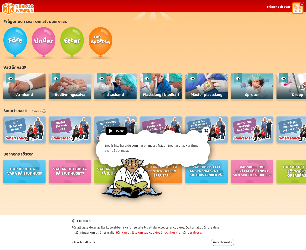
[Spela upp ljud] (110, 131)
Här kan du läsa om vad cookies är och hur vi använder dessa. (159, 232)
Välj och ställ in (83, 242)
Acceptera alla (222, 242)
